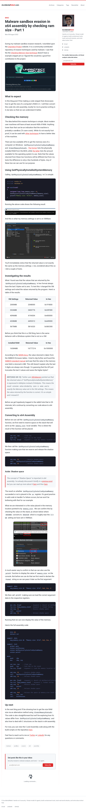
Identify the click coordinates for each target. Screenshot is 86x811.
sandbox (16, 746)
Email (66, 44)
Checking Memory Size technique (24, 53)
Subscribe (48, 765)
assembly (36, 746)
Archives (51, 5)
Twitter (32, 735)
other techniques (32, 133)
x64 (30, 746)
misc (7, 18)
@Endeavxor (36, 377)
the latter (36, 151)
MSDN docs (23, 355)
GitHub (66, 50)
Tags (67, 5)
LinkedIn (41, 735)
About (82, 5)
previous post (47, 481)
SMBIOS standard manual (15, 361)
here (35, 484)
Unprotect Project (15, 47)
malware (8, 746)
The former (32, 148)
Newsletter (74, 5)
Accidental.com (10, 5)
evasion (23, 746)
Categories (60, 5)
